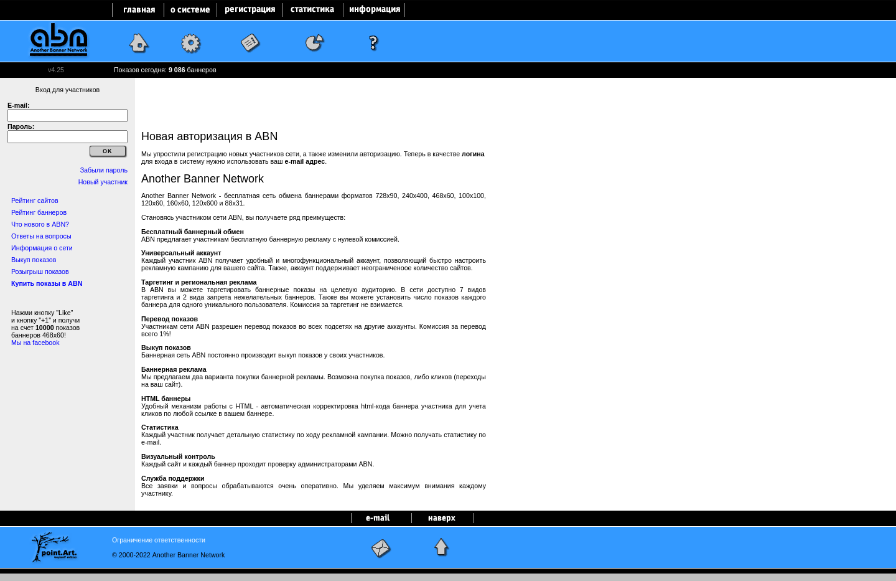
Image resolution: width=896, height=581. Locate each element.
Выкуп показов (33, 259)
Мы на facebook (35, 342)
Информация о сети (42, 248)
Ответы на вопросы (41, 236)
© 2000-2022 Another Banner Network (168, 555)
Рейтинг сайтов (34, 200)
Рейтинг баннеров (39, 212)
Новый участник (103, 182)
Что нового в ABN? (40, 224)
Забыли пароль (104, 170)
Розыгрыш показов (40, 271)
